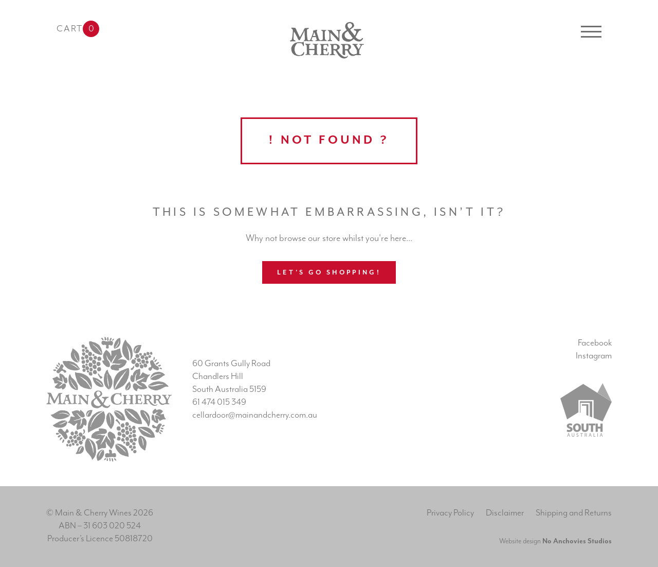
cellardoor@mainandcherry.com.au (254, 415)
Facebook (595, 343)
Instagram (594, 356)
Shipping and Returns (574, 513)
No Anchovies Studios (577, 541)
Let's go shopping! (329, 273)
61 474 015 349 (219, 402)
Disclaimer (505, 513)
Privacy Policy (450, 513)
